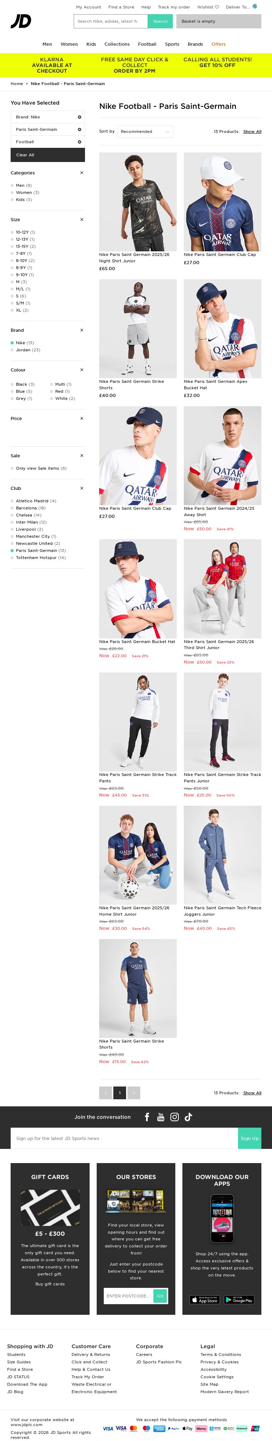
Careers (144, 1354)
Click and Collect (89, 1361)
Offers (218, 44)
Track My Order (88, 1376)
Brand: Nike (48, 117)
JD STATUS (18, 1376)
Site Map (209, 1384)
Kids (91, 44)
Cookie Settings (217, 1376)
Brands (195, 44)
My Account (88, 7)
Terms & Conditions (220, 1354)
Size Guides (19, 1361)
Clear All (25, 154)
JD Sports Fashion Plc (159, 1361)
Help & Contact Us (91, 1369)
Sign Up (250, 1138)
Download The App (27, 1384)
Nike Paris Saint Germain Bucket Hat (137, 641)
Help (146, 7)
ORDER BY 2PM (135, 65)
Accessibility (213, 1369)
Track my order (174, 7)
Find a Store (121, 7)
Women (69, 44)
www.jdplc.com (26, 1424)
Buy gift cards (50, 1283)
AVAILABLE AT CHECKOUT (52, 65)
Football (147, 44)
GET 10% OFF (217, 62)
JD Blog (15, 1391)
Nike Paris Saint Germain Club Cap (220, 254)
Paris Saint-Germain (48, 129)
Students (16, 1354)
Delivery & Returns (91, 1354)
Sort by (107, 131)
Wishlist (205, 7)
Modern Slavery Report (224, 1391)
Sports (172, 44)
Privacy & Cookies (219, 1361)
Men (47, 44)
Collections (117, 44)
